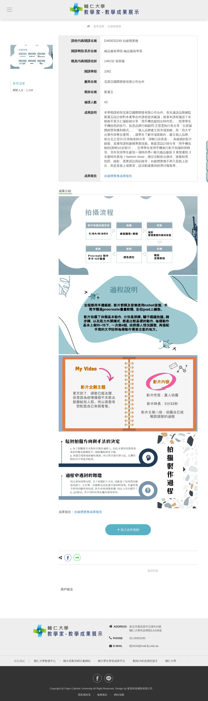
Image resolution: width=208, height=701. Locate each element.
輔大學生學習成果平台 (111, 660)
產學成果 (98, 26)
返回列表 (152, 570)
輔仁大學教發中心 (45, 660)
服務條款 (102, 694)
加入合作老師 (128, 529)
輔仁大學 (170, 660)
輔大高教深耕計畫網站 (77, 660)
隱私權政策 (84, 694)
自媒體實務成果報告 (118, 176)
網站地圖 (119, 694)
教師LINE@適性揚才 (145, 660)
